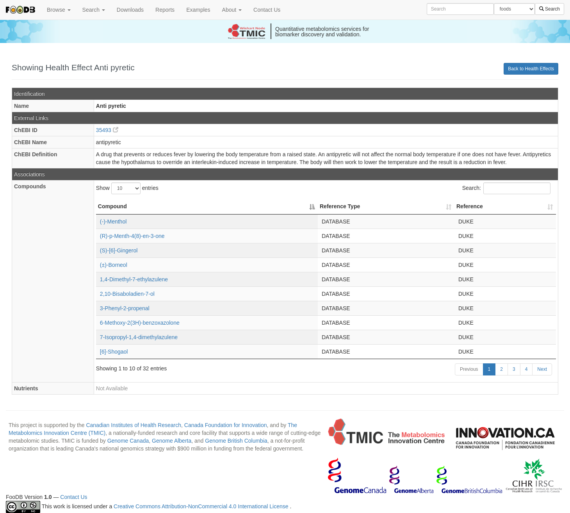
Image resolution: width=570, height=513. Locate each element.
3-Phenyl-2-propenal (125, 308)
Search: (506, 188)
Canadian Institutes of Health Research (133, 425)
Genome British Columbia (236, 441)
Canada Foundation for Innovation (225, 425)
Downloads (130, 10)
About (232, 10)
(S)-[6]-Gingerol (118, 250)
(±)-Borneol (113, 265)
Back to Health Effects (531, 68)
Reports (165, 10)
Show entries (127, 188)
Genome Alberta (171, 441)
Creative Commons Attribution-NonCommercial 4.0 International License (202, 507)
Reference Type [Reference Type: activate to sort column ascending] (340, 206)
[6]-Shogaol (114, 352)
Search (93, 10)
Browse (59, 10)
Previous (469, 369)
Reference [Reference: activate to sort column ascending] (469, 206)
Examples (198, 10)
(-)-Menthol (113, 221)
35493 (107, 130)
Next (542, 369)
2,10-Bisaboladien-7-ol (127, 294)
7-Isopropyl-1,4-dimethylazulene (139, 337)
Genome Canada (128, 441)
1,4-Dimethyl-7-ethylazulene (134, 279)
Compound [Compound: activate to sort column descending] (112, 206)
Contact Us (266, 10)
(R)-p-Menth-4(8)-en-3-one (132, 236)
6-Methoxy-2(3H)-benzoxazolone (140, 323)
